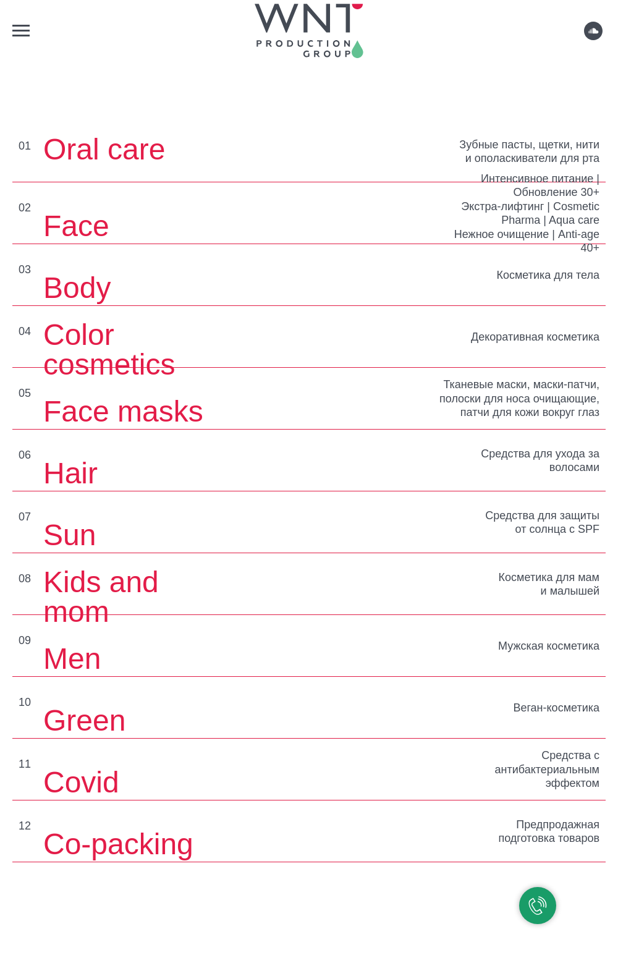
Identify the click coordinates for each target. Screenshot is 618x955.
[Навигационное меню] (21, 31)
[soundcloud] (593, 37)
